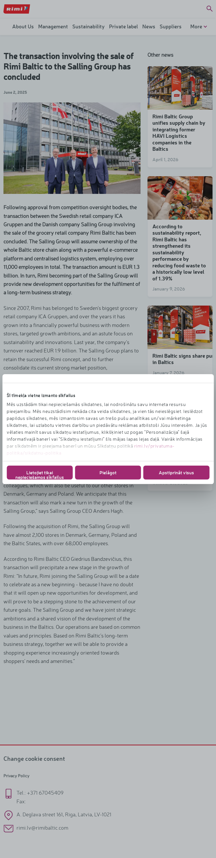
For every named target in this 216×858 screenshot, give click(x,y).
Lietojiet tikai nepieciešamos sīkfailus (39, 474)
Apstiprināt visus (176, 472)
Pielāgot (108, 472)
